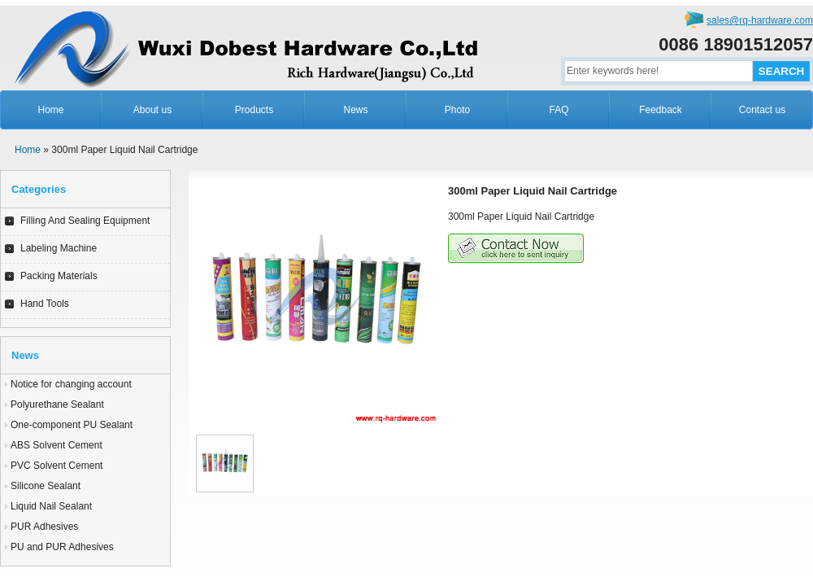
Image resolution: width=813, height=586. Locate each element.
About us (152, 110)
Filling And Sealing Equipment (85, 220)
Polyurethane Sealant (57, 404)
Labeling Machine (58, 248)
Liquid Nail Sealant (51, 506)
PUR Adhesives (44, 526)
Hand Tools (44, 303)
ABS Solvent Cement (56, 445)
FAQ (558, 110)
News (355, 110)
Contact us (762, 110)
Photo (457, 110)
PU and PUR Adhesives (62, 547)
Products (254, 110)
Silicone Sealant (45, 486)
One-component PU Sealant (72, 425)
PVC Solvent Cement (56, 465)
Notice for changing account (71, 384)
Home (50, 110)
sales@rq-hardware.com (759, 20)
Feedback (660, 110)
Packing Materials (59, 276)
